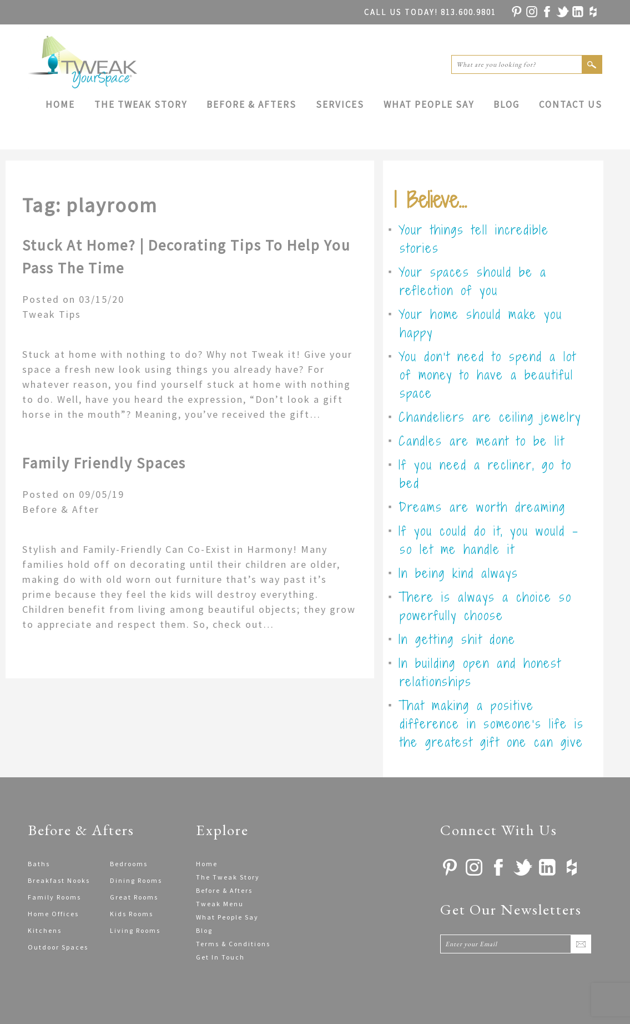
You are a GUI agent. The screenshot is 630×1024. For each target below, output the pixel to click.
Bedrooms (129, 864)
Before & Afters (251, 104)
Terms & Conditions (233, 944)
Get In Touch (220, 957)
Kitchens (45, 930)
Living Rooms (135, 930)
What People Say (429, 104)
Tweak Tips (51, 314)
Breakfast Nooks (59, 880)
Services (340, 104)
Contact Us (570, 104)
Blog (506, 104)
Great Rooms (134, 897)
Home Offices (53, 914)
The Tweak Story (140, 104)
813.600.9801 (430, 12)
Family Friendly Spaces (104, 462)
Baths (39, 864)
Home (60, 104)
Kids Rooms (131, 914)
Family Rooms (54, 897)
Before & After (60, 509)
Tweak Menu (220, 904)
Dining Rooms (136, 880)
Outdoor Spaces (58, 947)
